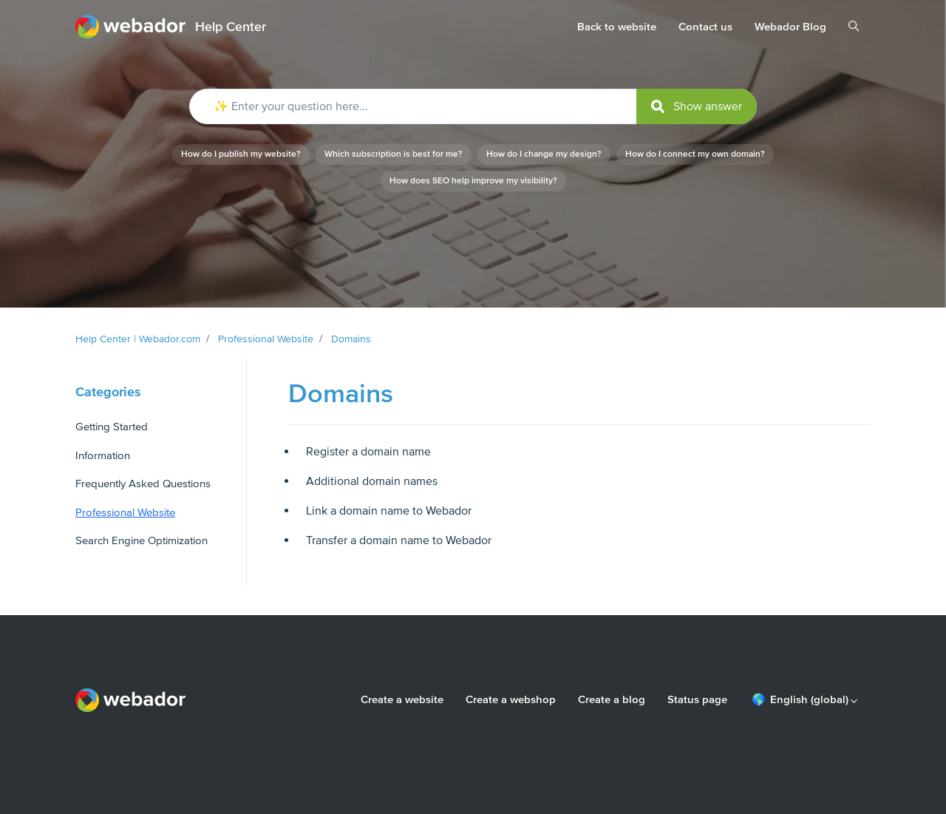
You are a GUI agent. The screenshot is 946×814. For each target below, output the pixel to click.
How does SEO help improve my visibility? (473, 180)
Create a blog (611, 699)
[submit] (696, 106)
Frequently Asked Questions (143, 483)
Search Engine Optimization (141, 540)
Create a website (402, 699)
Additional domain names (372, 481)
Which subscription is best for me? (393, 154)
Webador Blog (790, 26)
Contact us (705, 26)
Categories (108, 392)
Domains (351, 339)
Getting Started (111, 426)
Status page (697, 699)
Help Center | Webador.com (137, 339)
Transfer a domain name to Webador (398, 540)
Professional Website (265, 339)
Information (102, 455)
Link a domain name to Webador (389, 510)
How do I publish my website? (241, 154)
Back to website (616, 26)
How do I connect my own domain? (695, 154)
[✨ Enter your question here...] (473, 106)
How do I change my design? (544, 154)
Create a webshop (511, 699)
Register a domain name (368, 451)
